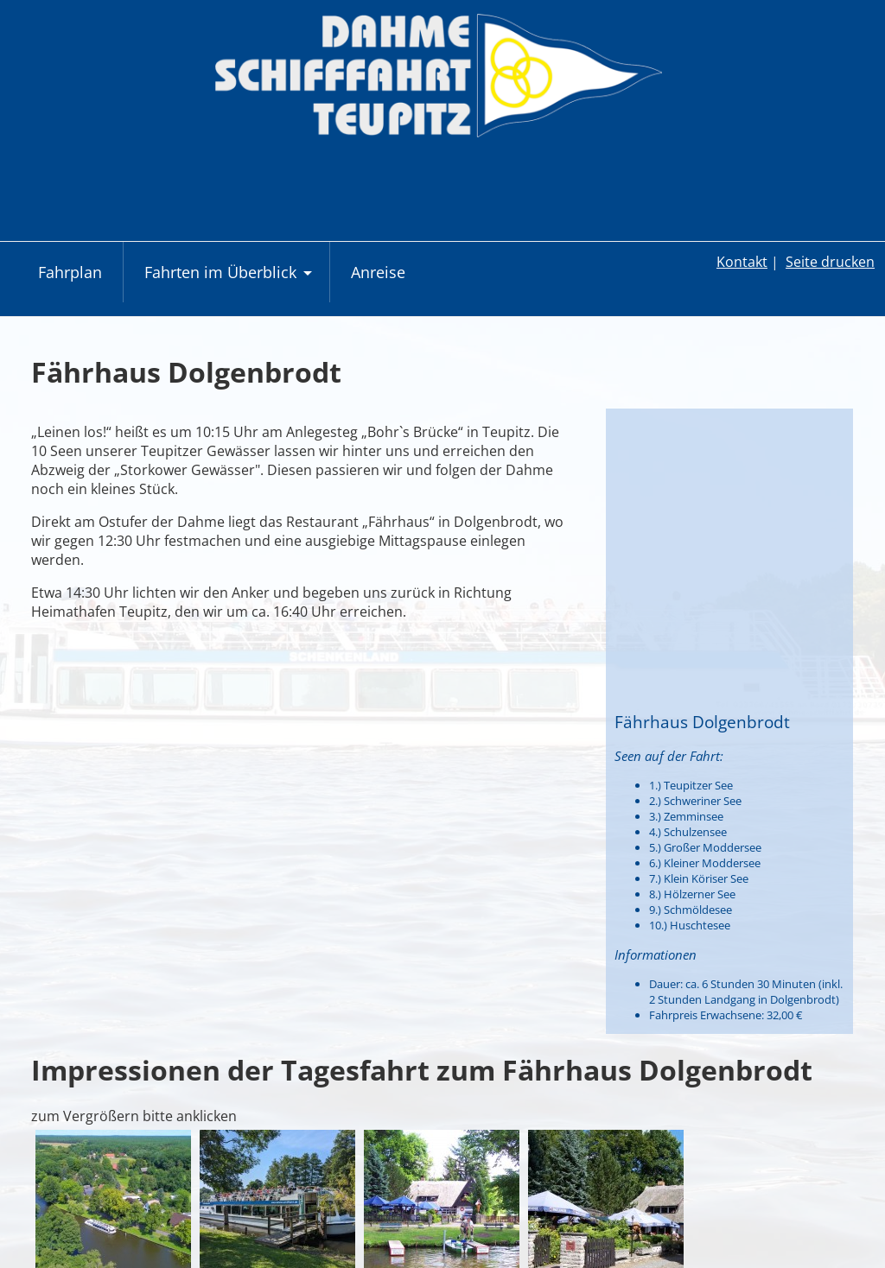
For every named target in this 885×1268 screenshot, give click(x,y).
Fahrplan (70, 272)
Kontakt (741, 261)
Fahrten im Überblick (230, 281)
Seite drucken (830, 261)
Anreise (378, 272)
